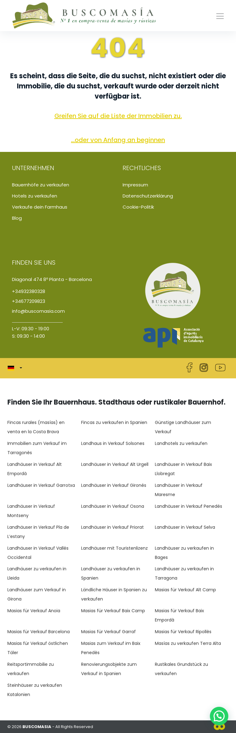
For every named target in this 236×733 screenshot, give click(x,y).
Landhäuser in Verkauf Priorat (112, 527)
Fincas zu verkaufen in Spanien (114, 422)
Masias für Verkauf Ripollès (183, 632)
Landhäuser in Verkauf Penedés (188, 506)
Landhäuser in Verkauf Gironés (113, 485)
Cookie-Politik (138, 207)
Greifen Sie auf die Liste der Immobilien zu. (118, 116)
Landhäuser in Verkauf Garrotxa (41, 485)
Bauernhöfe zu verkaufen (40, 184)
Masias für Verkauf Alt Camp (185, 590)
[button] (16, 368)
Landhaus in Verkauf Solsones (112, 443)
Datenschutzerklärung (148, 196)
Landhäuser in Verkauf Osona (112, 506)
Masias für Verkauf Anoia (33, 611)
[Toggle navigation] (218, 15)
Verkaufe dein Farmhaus (39, 207)
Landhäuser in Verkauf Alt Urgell (114, 464)
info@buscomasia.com (38, 311)
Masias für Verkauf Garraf (108, 632)
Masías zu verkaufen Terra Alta (188, 643)
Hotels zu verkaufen (34, 196)
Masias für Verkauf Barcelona (38, 632)
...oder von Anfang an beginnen (118, 140)
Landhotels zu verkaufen (181, 443)
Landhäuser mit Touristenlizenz (114, 548)
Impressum (135, 184)
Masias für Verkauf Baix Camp (113, 611)
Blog (17, 218)
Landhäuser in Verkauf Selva (185, 527)
